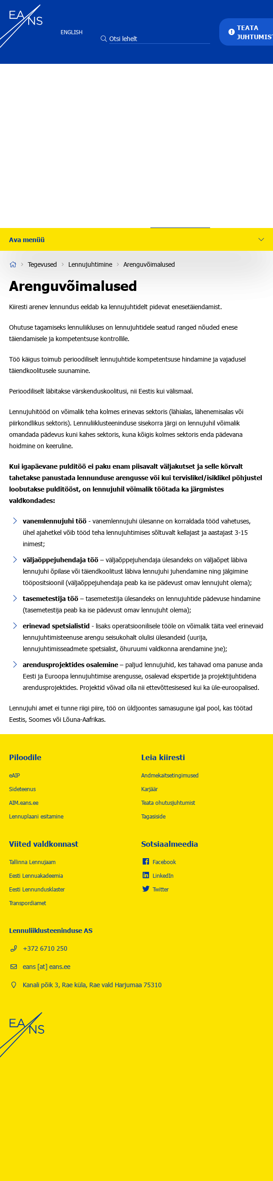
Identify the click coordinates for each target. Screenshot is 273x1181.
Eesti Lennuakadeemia (36, 875)
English (71, 32)
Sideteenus (22, 789)
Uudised (180, 171)
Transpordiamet (27, 902)
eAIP (14, 775)
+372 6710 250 (45, 948)
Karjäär (180, 144)
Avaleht (12, 264)
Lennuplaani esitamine (36, 816)
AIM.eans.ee (23, 802)
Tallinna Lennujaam (32, 861)
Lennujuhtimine (90, 264)
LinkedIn (163, 875)
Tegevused (180, 89)
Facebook (164, 861)
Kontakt (180, 198)
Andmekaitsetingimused (170, 775)
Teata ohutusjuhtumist (168, 802)
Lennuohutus (180, 116)
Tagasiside (153, 816)
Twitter (161, 889)
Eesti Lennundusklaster (37, 889)
